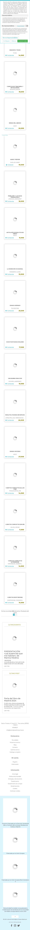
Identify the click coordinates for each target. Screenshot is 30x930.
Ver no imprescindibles (10, 38)
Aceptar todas (22, 41)
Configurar (6, 41)
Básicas (14, 41)
